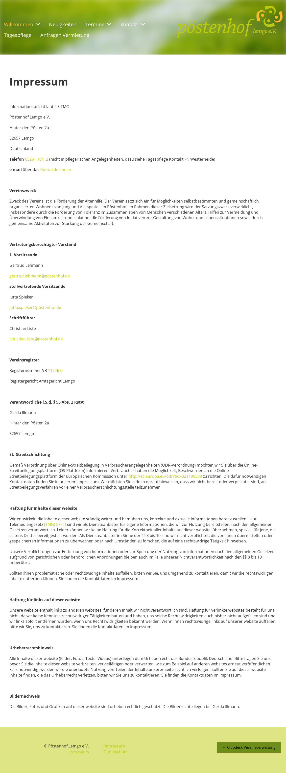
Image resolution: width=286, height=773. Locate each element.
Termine (98, 24)
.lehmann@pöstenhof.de (47, 276)
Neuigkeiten (62, 24)
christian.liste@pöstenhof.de (36, 339)
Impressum (114, 746)
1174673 (56, 370)
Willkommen (22, 24)
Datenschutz (115, 751)
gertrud (16, 276)
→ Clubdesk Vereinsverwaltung (248, 747)
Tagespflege (17, 35)
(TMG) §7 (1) (55, 524)
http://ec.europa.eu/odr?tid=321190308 (165, 476)
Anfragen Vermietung (64, 35)
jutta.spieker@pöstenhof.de (35, 307)
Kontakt (132, 24)
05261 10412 (36, 159)
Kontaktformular (56, 169)
